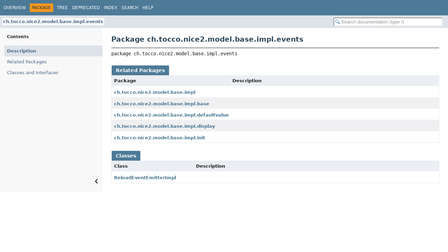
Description (21, 51)
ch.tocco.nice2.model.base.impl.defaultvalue (171, 115)
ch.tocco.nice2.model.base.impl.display (164, 126)
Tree (62, 7)
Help (147, 7)
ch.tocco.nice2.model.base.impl (154, 92)
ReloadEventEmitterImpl (145, 177)
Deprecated (86, 7)
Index (110, 7)
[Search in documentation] (388, 22)
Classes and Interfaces (32, 72)
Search (129, 7)
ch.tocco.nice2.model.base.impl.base (161, 103)
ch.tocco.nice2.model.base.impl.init (159, 137)
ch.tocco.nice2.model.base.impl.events (53, 21)
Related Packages (27, 61)
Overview (15, 7)
